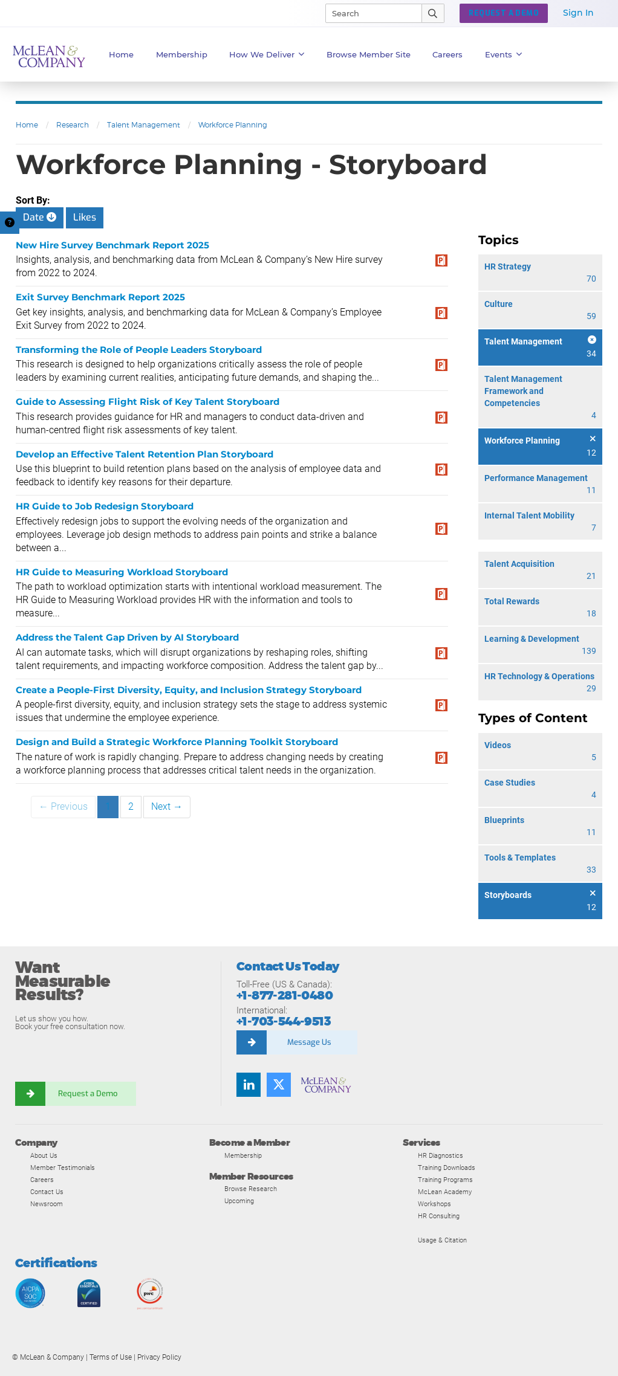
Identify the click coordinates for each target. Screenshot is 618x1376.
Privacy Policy (159, 1357)
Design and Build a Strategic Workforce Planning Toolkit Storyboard (177, 742)
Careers (42, 1179)
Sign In (578, 12)
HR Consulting (439, 1216)
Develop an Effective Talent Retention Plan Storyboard (144, 454)
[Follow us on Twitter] (279, 1085)
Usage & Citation (442, 1240)
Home (121, 54)
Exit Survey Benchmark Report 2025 (100, 297)
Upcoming (239, 1201)
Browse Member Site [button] (369, 54)
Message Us (309, 1042)
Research (72, 124)
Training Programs (445, 1179)
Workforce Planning (232, 124)
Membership (181, 54)
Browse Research (250, 1188)
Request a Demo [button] (504, 13)
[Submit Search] (433, 13)
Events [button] (503, 54)
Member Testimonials (62, 1167)
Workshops (434, 1204)
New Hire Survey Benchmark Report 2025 (112, 245)
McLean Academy (445, 1191)
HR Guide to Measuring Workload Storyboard (122, 572)
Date (39, 217)
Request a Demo (87, 1093)
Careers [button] (447, 54)
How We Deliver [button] (267, 54)
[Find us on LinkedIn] (248, 1085)
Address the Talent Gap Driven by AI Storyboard (127, 637)
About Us (43, 1155)
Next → (167, 806)
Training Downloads (446, 1167)
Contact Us (46, 1191)
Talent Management (143, 124)
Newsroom (46, 1204)
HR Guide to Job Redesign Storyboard (105, 506)
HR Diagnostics (440, 1155)
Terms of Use (110, 1357)
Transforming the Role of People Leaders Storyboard (139, 349)
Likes (84, 217)
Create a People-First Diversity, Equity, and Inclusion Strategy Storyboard (189, 690)
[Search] (368, 13)
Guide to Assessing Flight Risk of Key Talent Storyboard (147, 401)
